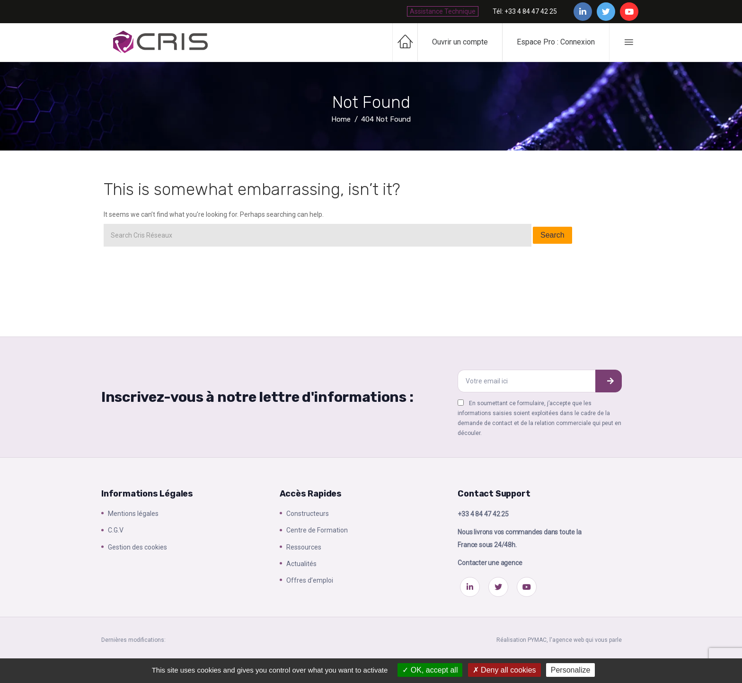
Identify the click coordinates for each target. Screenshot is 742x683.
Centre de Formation (317, 530)
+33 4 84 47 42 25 (483, 514)
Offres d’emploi (309, 580)
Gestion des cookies (137, 547)
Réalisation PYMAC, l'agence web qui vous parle (559, 640)
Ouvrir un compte (460, 41)
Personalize (571, 670)
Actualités (301, 564)
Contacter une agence (490, 563)
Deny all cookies (504, 670)
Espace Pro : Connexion (556, 41)
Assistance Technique (443, 11)
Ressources (303, 547)
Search (552, 235)
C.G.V (116, 530)
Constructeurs (307, 513)
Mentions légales (133, 513)
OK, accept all (430, 670)
